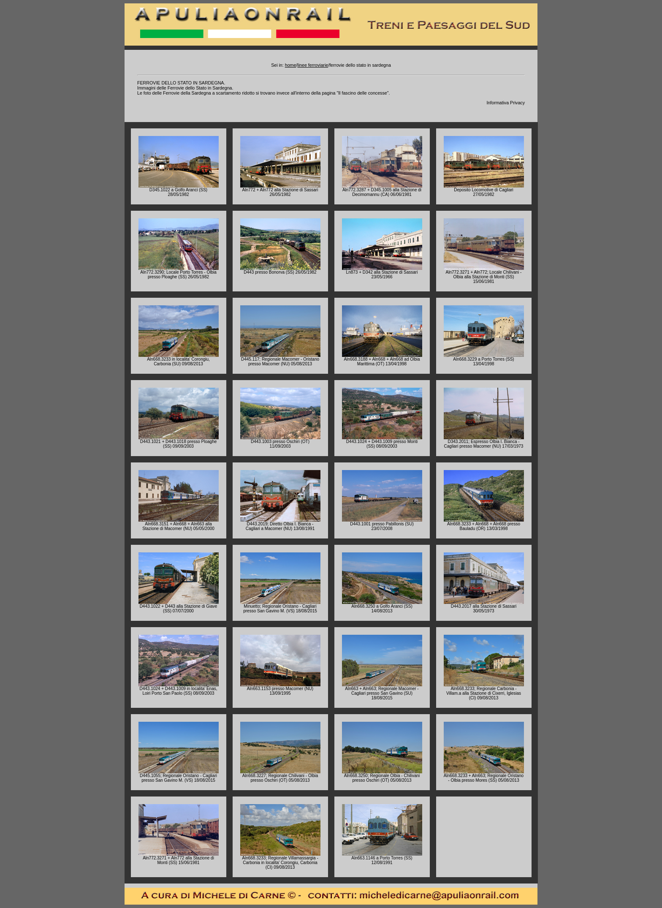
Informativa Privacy (505, 102)
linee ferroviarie (312, 65)
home (290, 65)
